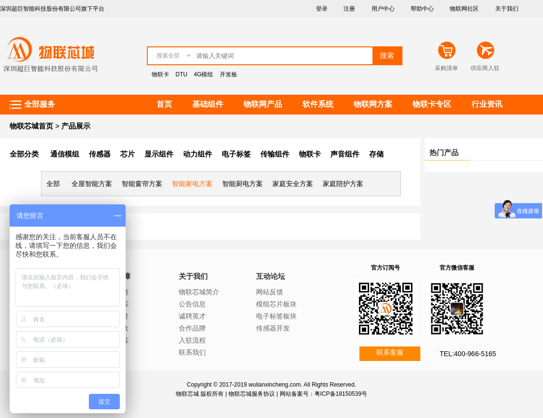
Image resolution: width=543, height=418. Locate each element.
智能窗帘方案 (142, 183)
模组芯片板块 (276, 304)
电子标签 (236, 154)
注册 (349, 8)
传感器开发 (273, 328)
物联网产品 (262, 104)
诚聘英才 (192, 316)
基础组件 (207, 104)
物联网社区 (464, 8)
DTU (181, 74)
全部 (53, 183)
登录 (322, 8)
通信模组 (64, 154)
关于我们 (506, 8)
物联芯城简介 (199, 292)
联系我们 (192, 352)
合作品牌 (192, 328)
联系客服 (389, 352)
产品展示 (75, 126)
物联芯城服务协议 (252, 393)
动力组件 (197, 154)
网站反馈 (269, 292)
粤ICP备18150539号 (340, 393)
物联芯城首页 (31, 126)
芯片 (127, 154)
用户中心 (383, 8)
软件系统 (317, 104)
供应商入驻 (485, 68)
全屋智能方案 (91, 183)
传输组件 (274, 154)
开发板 (228, 74)
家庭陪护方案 (343, 183)
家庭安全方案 (292, 183)
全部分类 (24, 154)
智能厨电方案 (242, 183)
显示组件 (158, 154)
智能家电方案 (192, 183)
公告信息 (192, 304)
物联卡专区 (432, 104)
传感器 (100, 154)
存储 (376, 154)
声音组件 (344, 154)
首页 (164, 104)
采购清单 (446, 68)
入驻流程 (192, 340)
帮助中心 (422, 8)
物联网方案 (373, 104)
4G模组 (203, 74)
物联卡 (160, 74)
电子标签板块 (276, 316)
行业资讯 (487, 104)
